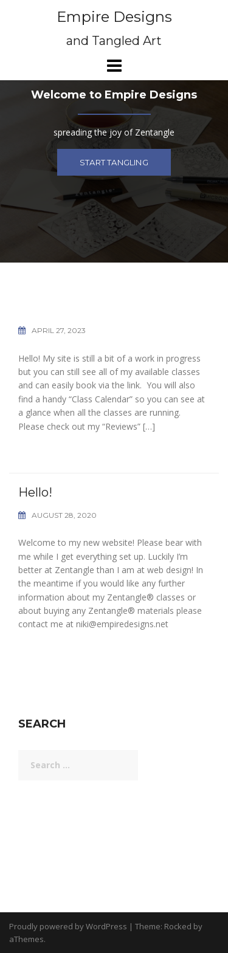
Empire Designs (114, 17)
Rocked (178, 926)
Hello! (35, 492)
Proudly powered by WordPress (68, 926)
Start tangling (114, 162)
